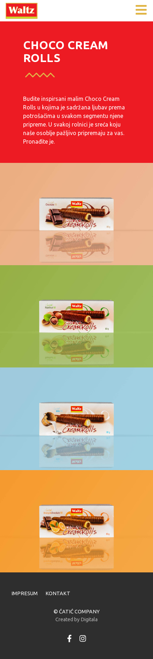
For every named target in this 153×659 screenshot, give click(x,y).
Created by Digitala (76, 619)
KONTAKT (57, 593)
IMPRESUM (24, 593)
